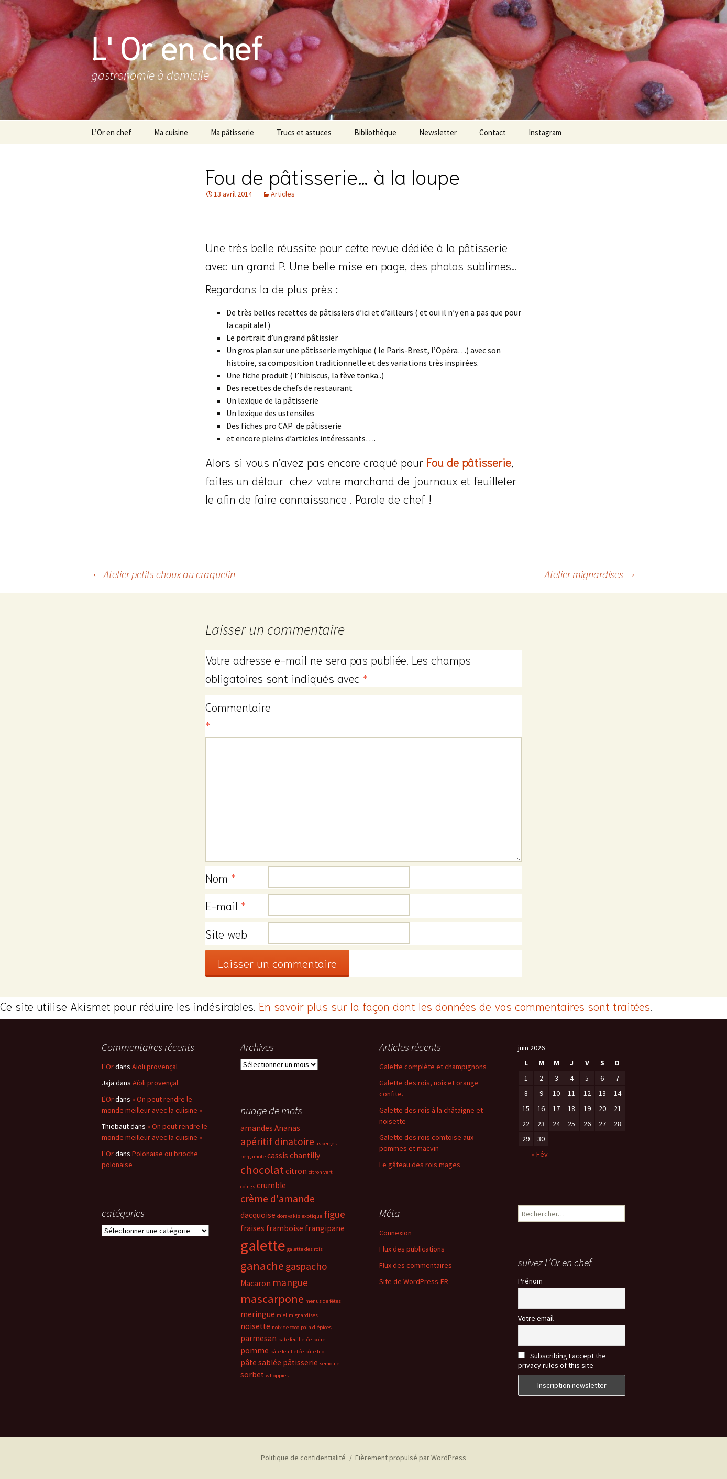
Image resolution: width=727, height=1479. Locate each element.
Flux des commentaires (415, 1265)
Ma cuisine (171, 132)
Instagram (544, 132)
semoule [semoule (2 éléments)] (329, 1363)
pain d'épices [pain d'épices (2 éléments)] (316, 1327)
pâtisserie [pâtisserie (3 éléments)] (300, 1362)
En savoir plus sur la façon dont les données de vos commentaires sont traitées (454, 1005)
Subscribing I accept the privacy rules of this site (562, 1360)
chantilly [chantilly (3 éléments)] (305, 1155)
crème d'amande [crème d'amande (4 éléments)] (277, 1198)
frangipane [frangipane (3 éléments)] (325, 1228)
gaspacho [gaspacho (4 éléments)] (306, 1266)
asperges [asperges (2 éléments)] (326, 1143)
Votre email (536, 1318)
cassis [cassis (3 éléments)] (277, 1155)
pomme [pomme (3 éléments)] (254, 1350)
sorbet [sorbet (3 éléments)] (252, 1374)
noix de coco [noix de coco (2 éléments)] (285, 1327)
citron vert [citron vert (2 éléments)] (321, 1172)
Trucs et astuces (304, 132)
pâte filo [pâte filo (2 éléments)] (314, 1351)
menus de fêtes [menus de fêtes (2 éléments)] (323, 1301)
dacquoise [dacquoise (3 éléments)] (258, 1215)
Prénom (530, 1281)
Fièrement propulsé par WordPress (410, 1457)
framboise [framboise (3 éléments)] (284, 1228)
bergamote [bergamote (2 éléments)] (253, 1156)
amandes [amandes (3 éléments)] (256, 1128)
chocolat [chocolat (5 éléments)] (262, 1169)
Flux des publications (412, 1249)
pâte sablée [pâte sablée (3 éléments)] (260, 1362)
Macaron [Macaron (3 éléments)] (255, 1283)
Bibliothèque (375, 132)
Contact (492, 132)
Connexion (395, 1232)
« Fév (540, 1154)
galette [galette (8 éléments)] (262, 1245)
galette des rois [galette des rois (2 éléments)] (305, 1249)
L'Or (108, 1066)
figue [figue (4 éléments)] (334, 1214)
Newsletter (438, 132)
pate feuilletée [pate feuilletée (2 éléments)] (295, 1339)
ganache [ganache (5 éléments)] (262, 1265)
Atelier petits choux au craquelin (163, 574)
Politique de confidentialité (303, 1457)
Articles (283, 194)
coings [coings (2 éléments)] (247, 1186)
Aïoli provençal (155, 1066)
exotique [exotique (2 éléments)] (312, 1216)
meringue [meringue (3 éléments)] (257, 1314)
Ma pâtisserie (232, 132)
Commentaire (236, 715)
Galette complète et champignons (433, 1066)
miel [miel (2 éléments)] (282, 1315)
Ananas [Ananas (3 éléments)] (287, 1128)
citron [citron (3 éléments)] (296, 1171)
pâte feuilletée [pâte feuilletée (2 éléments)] (287, 1351)
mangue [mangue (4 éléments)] (290, 1282)
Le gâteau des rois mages (419, 1164)
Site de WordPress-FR (413, 1281)
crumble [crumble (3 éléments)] (271, 1185)
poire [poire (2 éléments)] (319, 1339)
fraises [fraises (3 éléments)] (252, 1228)
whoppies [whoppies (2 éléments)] (277, 1375)
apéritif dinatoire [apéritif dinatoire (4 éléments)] (277, 1141)
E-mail (225, 905)
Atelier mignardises (590, 574)
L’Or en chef (111, 132)
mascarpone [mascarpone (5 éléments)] (272, 1298)
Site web (226, 933)
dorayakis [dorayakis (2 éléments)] (288, 1216)
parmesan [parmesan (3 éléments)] (258, 1338)
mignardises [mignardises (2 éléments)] (303, 1315)
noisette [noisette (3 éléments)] (255, 1326)
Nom (220, 877)
